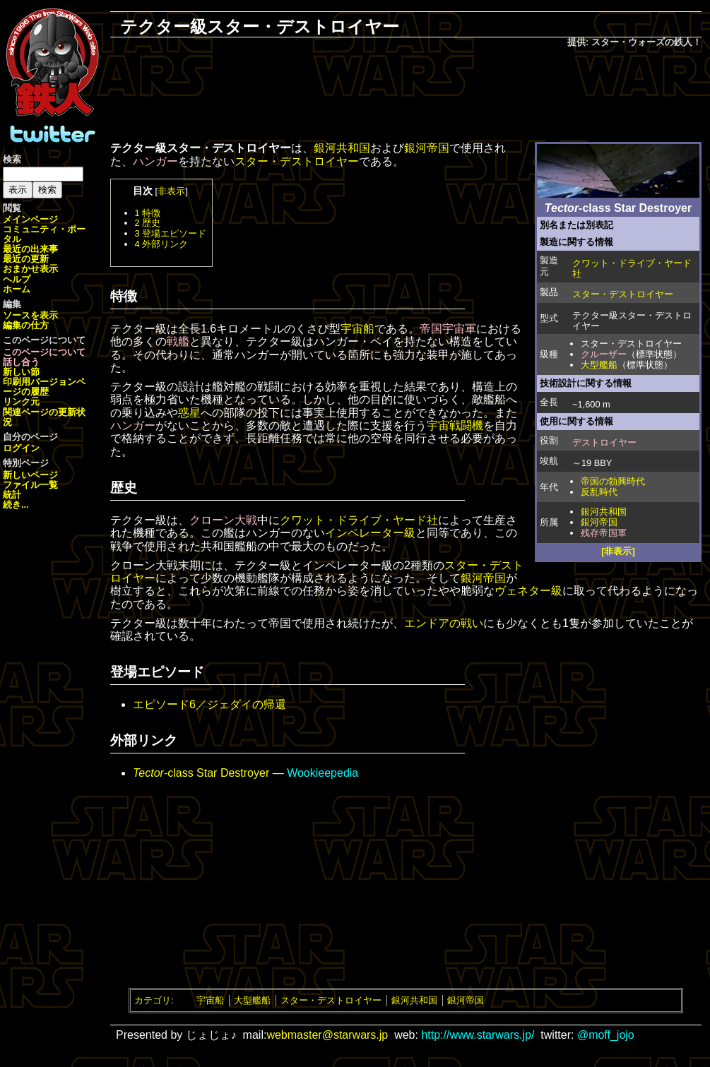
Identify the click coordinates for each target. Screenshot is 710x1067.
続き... (16, 504)
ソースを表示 (30, 315)
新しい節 (21, 371)
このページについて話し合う (44, 357)
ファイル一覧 (30, 484)
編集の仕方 (26, 325)
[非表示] (618, 551)
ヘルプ (16, 279)
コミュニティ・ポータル (44, 234)
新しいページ (30, 475)
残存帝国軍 (604, 532)
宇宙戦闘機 (455, 425)
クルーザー (604, 354)
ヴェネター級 (528, 591)
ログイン (21, 448)
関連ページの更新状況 (44, 417)
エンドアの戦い (443, 623)
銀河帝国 (599, 522)
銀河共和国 (604, 511)
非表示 (171, 191)
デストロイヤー (604, 442)
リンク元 (21, 401)
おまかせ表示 (30, 268)
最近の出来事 (30, 249)
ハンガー (155, 161)
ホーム (16, 289)
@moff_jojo (605, 1035)
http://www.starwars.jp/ (477, 1035)
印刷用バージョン (39, 381)
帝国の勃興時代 (613, 481)
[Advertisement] (406, 96)
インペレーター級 (370, 533)
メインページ (30, 219)
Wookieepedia (322, 773)
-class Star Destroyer (201, 773)
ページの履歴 (44, 386)
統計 (12, 494)
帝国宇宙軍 (448, 329)
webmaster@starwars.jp (327, 1035)
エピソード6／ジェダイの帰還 (209, 704)
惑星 (189, 413)
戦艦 (178, 341)
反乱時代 (599, 492)
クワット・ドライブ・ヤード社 (632, 268)
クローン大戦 (223, 520)
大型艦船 (599, 364)
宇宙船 (357, 329)
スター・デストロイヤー (622, 294)
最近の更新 (26, 259)
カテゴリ (152, 1000)
